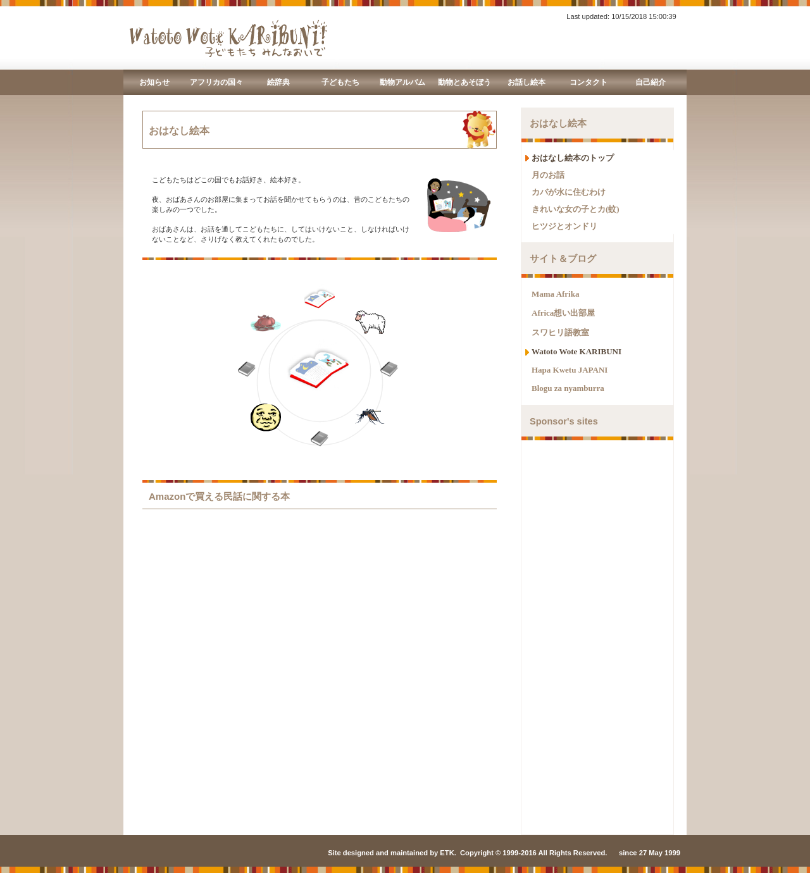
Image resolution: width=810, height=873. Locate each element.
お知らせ (154, 82)
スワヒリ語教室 (560, 332)
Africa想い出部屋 (563, 313)
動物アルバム (402, 82)
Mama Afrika (555, 294)
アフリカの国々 (216, 82)
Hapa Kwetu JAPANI (570, 370)
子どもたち (340, 82)
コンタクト (589, 82)
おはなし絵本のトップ (573, 158)
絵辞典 (278, 82)
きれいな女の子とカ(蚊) (576, 209)
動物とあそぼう (464, 82)
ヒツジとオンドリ (564, 226)
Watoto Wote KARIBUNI (576, 351)
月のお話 (548, 175)
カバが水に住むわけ (569, 192)
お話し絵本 (526, 82)
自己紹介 (650, 82)
